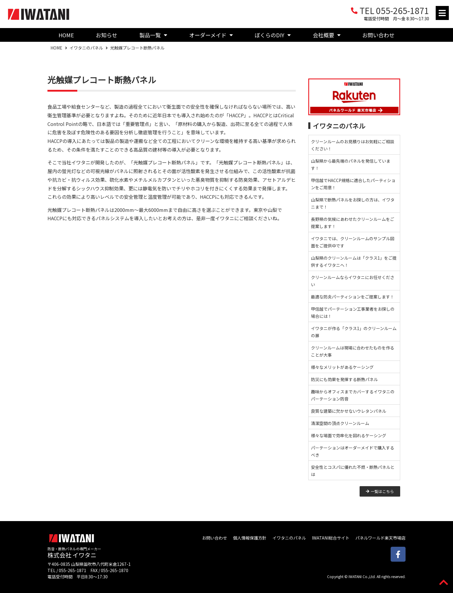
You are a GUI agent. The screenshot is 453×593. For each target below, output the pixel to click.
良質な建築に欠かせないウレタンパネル (348, 411)
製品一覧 (153, 35)
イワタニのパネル (86, 48)
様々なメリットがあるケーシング (342, 367)
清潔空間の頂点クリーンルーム (340, 423)
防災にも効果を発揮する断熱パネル (344, 379)
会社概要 (326, 35)
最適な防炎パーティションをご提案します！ (352, 297)
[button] (442, 13)
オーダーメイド (211, 35)
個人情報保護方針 (249, 538)
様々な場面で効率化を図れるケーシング (348, 435)
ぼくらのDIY (273, 35)
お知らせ (106, 35)
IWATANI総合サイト (330, 538)
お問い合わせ (378, 35)
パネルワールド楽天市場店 (380, 538)
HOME (66, 35)
